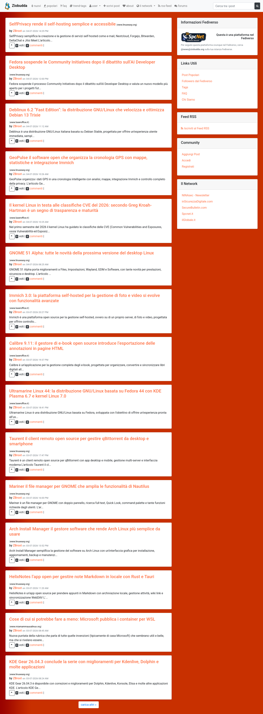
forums (180, 6)
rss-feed (165, 6)
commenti (36, 45)
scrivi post (111, 6)
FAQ (184, 93)
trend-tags (78, 6)
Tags (185, 87)
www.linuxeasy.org (126, 24)
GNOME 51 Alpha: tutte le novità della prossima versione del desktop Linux (81, 252)
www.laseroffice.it (19, 122)
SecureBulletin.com (194, 207)
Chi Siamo (188, 99)
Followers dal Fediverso (197, 81)
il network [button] (145, 6)
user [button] (93, 6)
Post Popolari (190, 75)
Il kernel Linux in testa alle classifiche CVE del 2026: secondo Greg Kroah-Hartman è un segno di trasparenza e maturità (80, 208)
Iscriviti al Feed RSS (195, 128)
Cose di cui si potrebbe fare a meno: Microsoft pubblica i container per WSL (82, 619)
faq (63, 6)
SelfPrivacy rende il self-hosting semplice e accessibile (62, 24)
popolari (50, 6)
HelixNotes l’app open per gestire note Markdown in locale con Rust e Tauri (81, 576)
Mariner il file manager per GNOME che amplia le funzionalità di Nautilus (79, 486)
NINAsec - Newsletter (195, 195)
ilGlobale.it (188, 220)
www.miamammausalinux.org (25, 626)
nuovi (36, 6)
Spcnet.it (187, 214)
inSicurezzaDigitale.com (197, 201)
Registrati (188, 166)
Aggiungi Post (191, 154)
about (128, 6)
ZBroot (17, 31)
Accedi (186, 160)
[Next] (89, 704)
